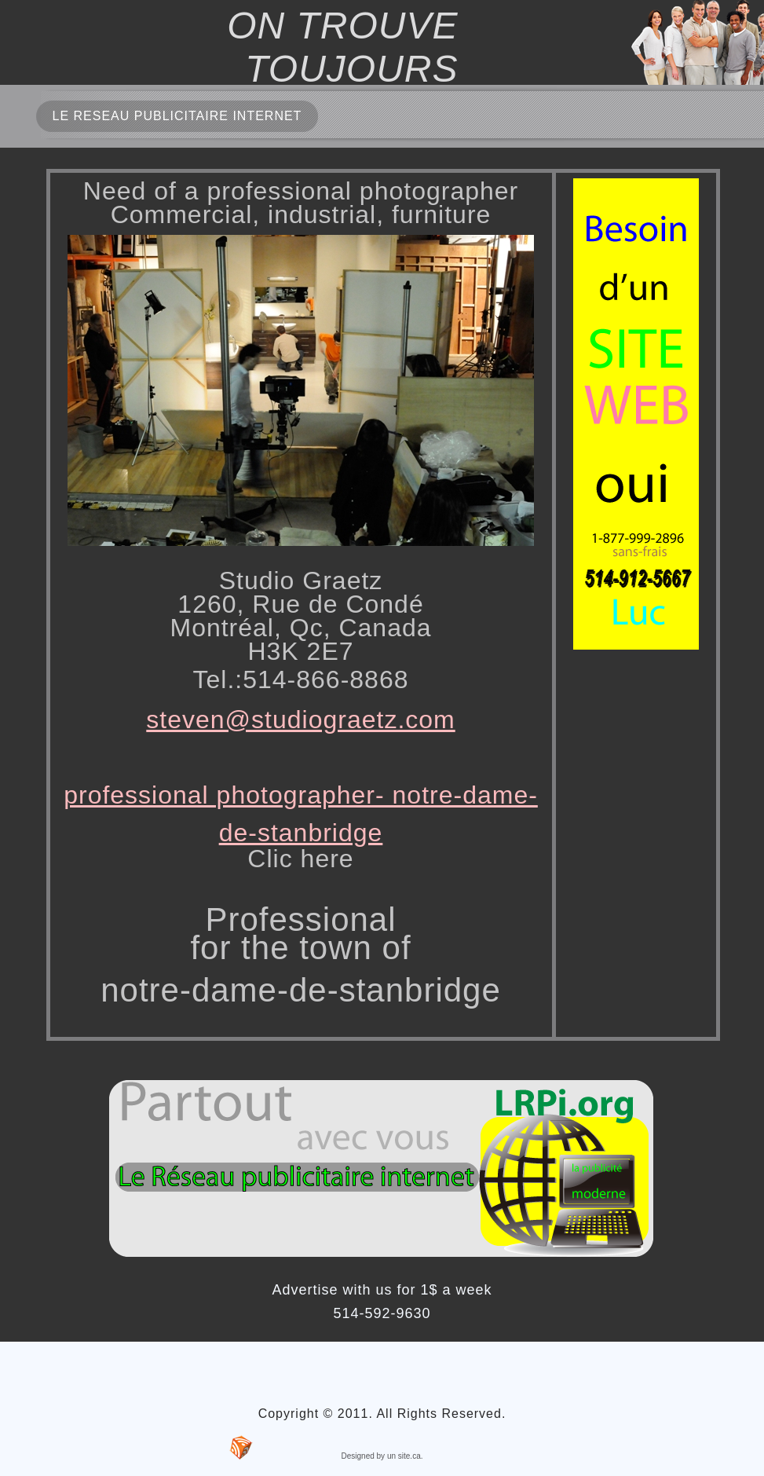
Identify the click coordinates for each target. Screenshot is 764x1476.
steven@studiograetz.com (300, 719)
